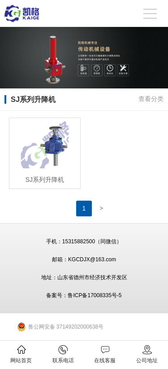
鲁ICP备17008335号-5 (94, 295)
